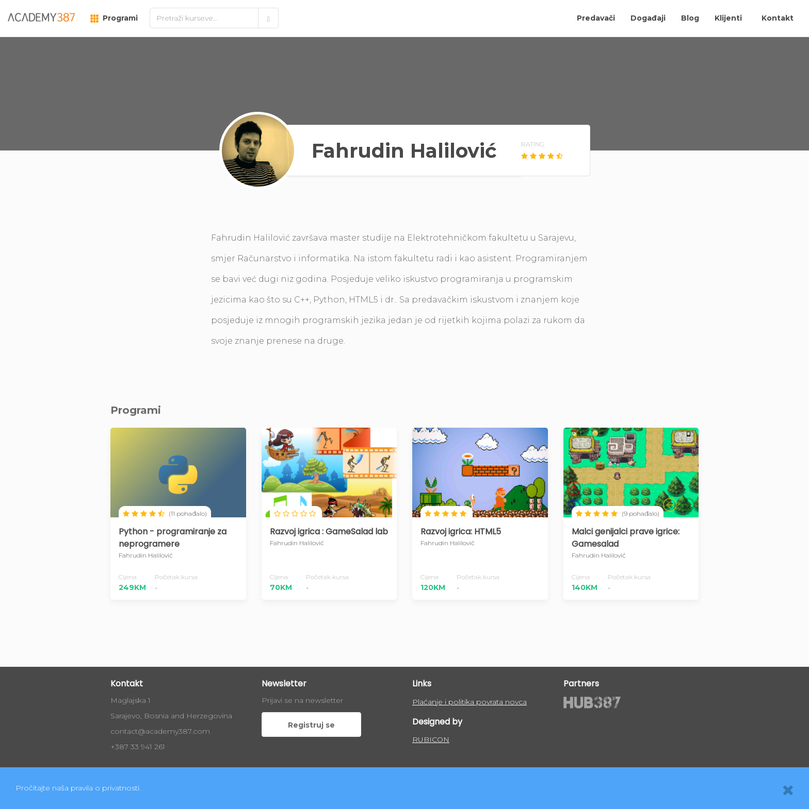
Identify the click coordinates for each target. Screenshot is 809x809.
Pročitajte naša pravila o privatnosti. (78, 788)
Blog (690, 18)
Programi (114, 18)
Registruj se (311, 725)
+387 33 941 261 (137, 746)
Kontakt (778, 18)
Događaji (648, 18)
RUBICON (430, 739)
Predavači (596, 18)
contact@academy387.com (160, 731)
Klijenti (728, 18)
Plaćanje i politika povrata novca (469, 701)
